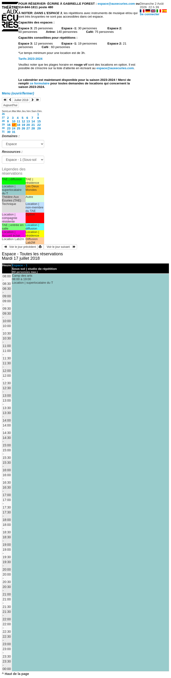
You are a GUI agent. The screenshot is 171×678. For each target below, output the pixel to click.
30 (3, 128)
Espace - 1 (19, 265)
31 (3, 131)
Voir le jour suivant (60, 247)
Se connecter (149, 14)
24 (14, 128)
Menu (18, 93)
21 (33, 125)
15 (39, 121)
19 (23, 125)
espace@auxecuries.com (116, 3)
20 (28, 125)
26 (3, 114)
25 (18, 128)
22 (39, 125)
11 (18, 121)
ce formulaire (40, 83)
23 (9, 128)
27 (3, 117)
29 (3, 124)
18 (18, 125)
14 (33, 121)
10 (14, 121)
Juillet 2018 (21, 100)
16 (9, 125)
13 (28, 121)
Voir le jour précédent (19, 247)
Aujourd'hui (10, 105)
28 (3, 121)
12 (23, 121)
